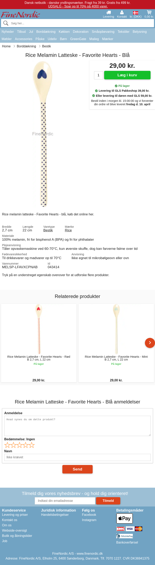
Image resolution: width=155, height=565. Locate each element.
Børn (63, 39)
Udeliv (52, 39)
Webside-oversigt (14, 530)
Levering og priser (15, 514)
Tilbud (21, 31)
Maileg (94, 39)
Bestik (48, 230)
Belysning (140, 31)
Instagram (89, 520)
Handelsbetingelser (55, 514)
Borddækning (46, 31)
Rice (68, 230)
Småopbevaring (103, 31)
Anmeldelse (13, 413)
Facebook (89, 514)
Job (4, 541)
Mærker (107, 39)
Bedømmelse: (19, 439)
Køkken (64, 31)
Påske (40, 39)
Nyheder (8, 31)
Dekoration (80, 31)
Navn (8, 451)
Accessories (23, 39)
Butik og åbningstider (17, 535)
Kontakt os (9, 520)
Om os (7, 525)
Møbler (7, 39)
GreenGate (78, 39)
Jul (31, 31)
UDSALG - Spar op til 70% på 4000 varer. (78, 6)
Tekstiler (124, 31)
